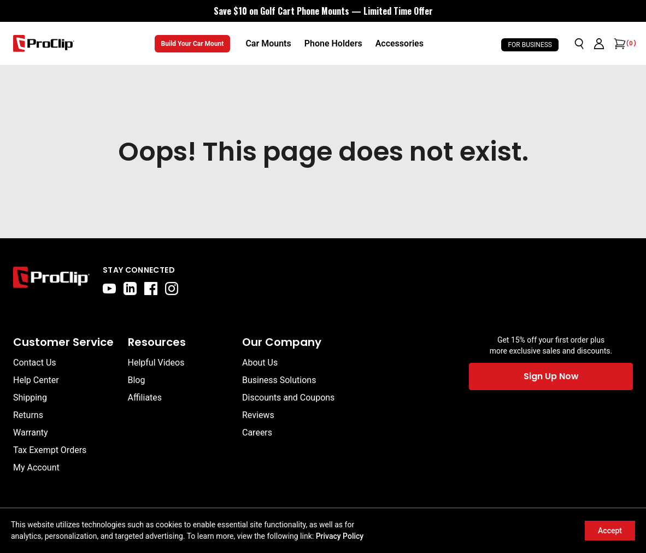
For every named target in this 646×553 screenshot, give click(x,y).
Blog (136, 380)
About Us (260, 362)
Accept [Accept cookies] (610, 530)
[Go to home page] (51, 279)
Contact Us (34, 362)
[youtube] (109, 288)
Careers (257, 432)
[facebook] (150, 288)
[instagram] (171, 288)
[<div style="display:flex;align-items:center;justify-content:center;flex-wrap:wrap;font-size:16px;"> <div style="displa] (323, 11)
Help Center (36, 380)
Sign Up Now (551, 376)
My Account (36, 467)
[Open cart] (618, 43)
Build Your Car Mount (192, 44)
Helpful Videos (156, 362)
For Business (530, 45)
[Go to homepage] (43, 43)
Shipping (30, 397)
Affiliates (145, 397)
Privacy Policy (340, 536)
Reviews (258, 415)
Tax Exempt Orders (49, 450)
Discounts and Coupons (288, 397)
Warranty (30, 432)
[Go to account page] (599, 43)
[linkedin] (130, 288)
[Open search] (579, 43)
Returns (28, 415)
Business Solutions (279, 380)
